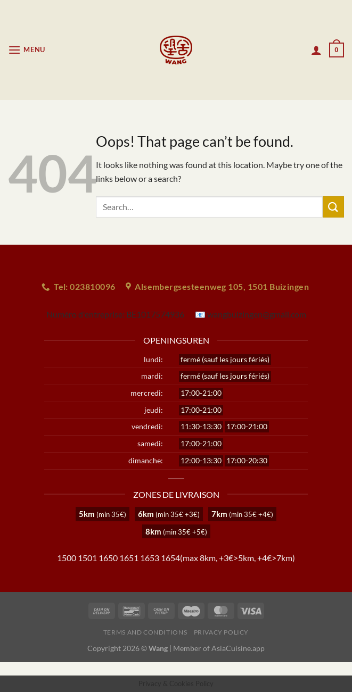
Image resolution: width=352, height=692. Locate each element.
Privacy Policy (221, 632)
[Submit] (333, 206)
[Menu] (26, 50)
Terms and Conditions (145, 632)
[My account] (316, 50)
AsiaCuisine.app (238, 648)
